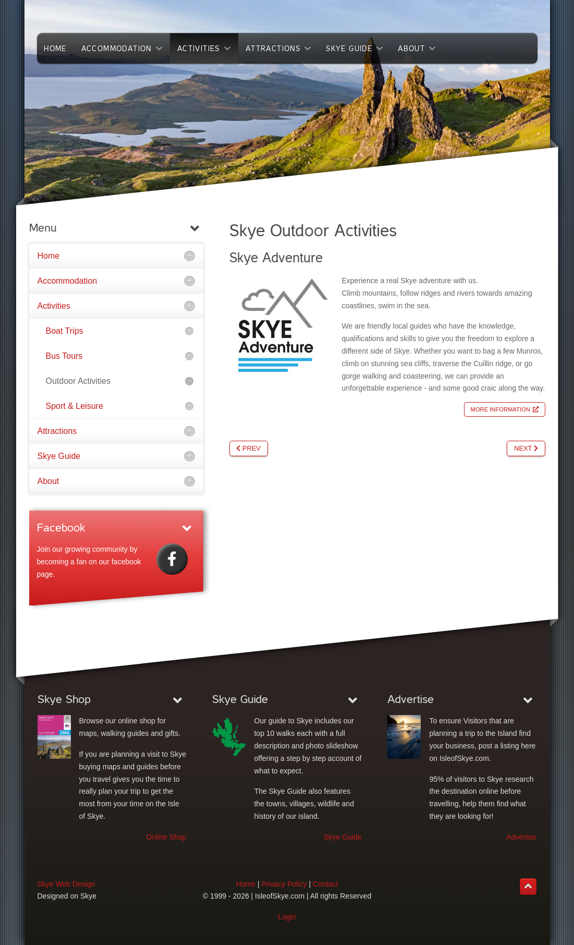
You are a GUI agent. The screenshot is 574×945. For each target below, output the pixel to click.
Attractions (57, 431)
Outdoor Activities (78, 381)
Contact (325, 884)
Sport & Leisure (74, 406)
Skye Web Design (66, 884)
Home (49, 255)
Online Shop (166, 837)
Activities (54, 305)
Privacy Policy (284, 884)
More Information (500, 409)
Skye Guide (59, 456)
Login (287, 917)
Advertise (521, 837)
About (48, 481)
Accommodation (67, 280)
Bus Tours (64, 356)
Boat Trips (64, 330)
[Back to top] (528, 886)
